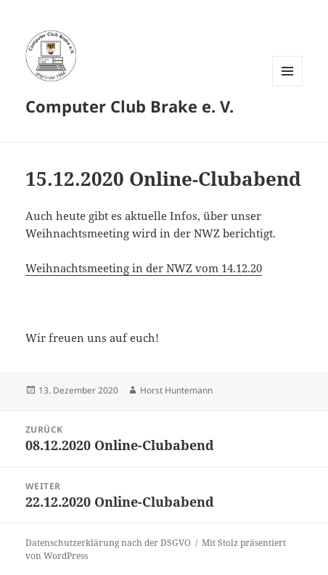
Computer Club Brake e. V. (129, 106)
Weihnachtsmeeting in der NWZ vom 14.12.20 (143, 268)
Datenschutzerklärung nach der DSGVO (108, 543)
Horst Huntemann (176, 390)
